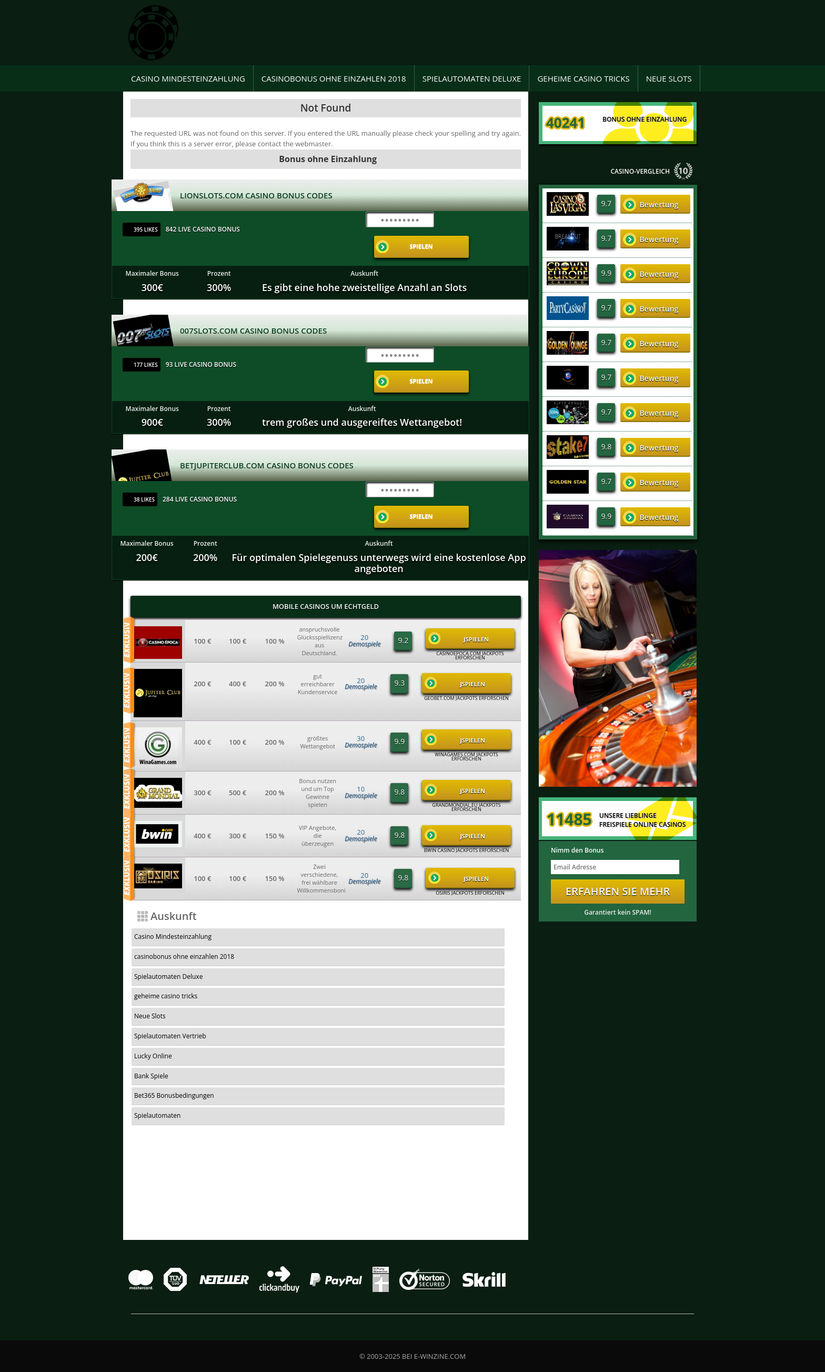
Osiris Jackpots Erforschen (470, 833)
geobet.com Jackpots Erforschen (466, 638)
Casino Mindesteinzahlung (188, 78)
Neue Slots (669, 78)
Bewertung (650, 204)
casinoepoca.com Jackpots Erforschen (470, 596)
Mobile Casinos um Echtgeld (326, 546)
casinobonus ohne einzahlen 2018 (333, 78)
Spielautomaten (157, 936)
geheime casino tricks (583, 78)
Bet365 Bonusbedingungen (434, 916)
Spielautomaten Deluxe (471, 78)
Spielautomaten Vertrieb (430, 896)
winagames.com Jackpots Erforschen (466, 697)
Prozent (219, 253)
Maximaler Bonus (152, 253)
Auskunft (364, 253)
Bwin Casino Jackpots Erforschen (466, 790)
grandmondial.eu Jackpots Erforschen (466, 747)
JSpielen (458, 578)
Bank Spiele (281, 916)
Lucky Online (153, 916)
